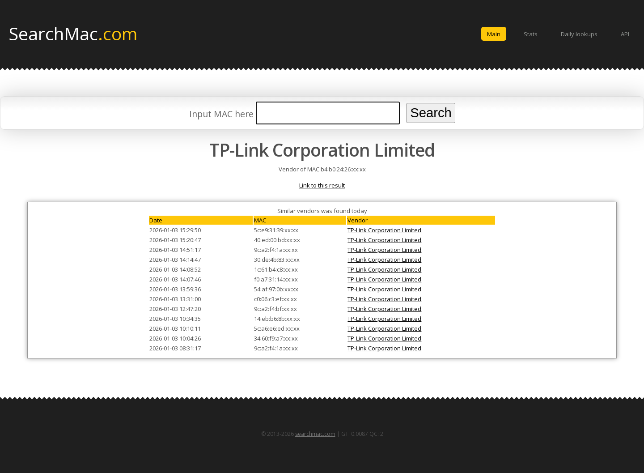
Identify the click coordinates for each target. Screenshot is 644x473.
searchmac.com (315, 434)
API (625, 34)
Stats (531, 34)
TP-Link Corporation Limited (384, 230)
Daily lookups (579, 34)
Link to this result (322, 185)
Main (493, 34)
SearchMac (73, 33)
